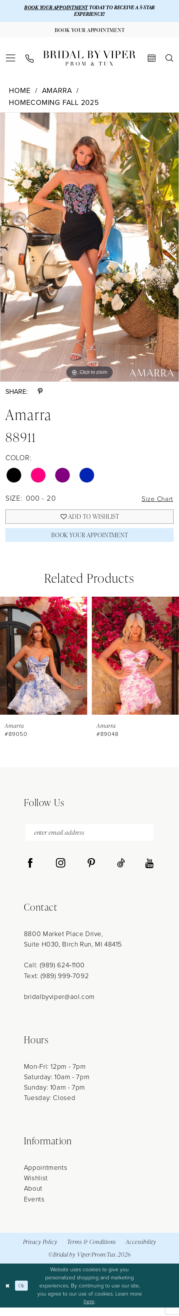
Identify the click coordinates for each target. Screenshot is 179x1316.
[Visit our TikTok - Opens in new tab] (121, 872)
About (33, 1196)
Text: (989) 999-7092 (56, 984)
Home (19, 93)
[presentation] (43, 662)
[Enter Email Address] (89, 840)
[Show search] (169, 61)
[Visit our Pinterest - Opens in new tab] (91, 872)
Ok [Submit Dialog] (23, 1293)
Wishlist (36, 1186)
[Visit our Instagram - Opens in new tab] (61, 872)
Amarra (57, 93)
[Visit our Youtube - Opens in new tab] (149, 872)
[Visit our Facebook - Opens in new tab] (30, 872)
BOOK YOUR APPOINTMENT (51, 8)
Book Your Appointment (90, 540)
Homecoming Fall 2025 (54, 105)
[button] (10, 61)
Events (34, 1207)
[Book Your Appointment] (89, 32)
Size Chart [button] (155, 501)
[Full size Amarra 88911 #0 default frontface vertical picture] (89, 249)
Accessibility (141, 1250)
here (89, 1309)
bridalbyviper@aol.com (59, 1004)
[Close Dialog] (8, 1294)
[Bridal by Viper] (89, 61)
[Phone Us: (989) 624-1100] (29, 61)
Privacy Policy (40, 1250)
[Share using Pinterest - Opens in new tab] (40, 394)
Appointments (45, 1175)
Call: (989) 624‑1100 (54, 973)
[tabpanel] (89, 249)
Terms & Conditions (92, 1250)
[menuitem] (10, 61)
